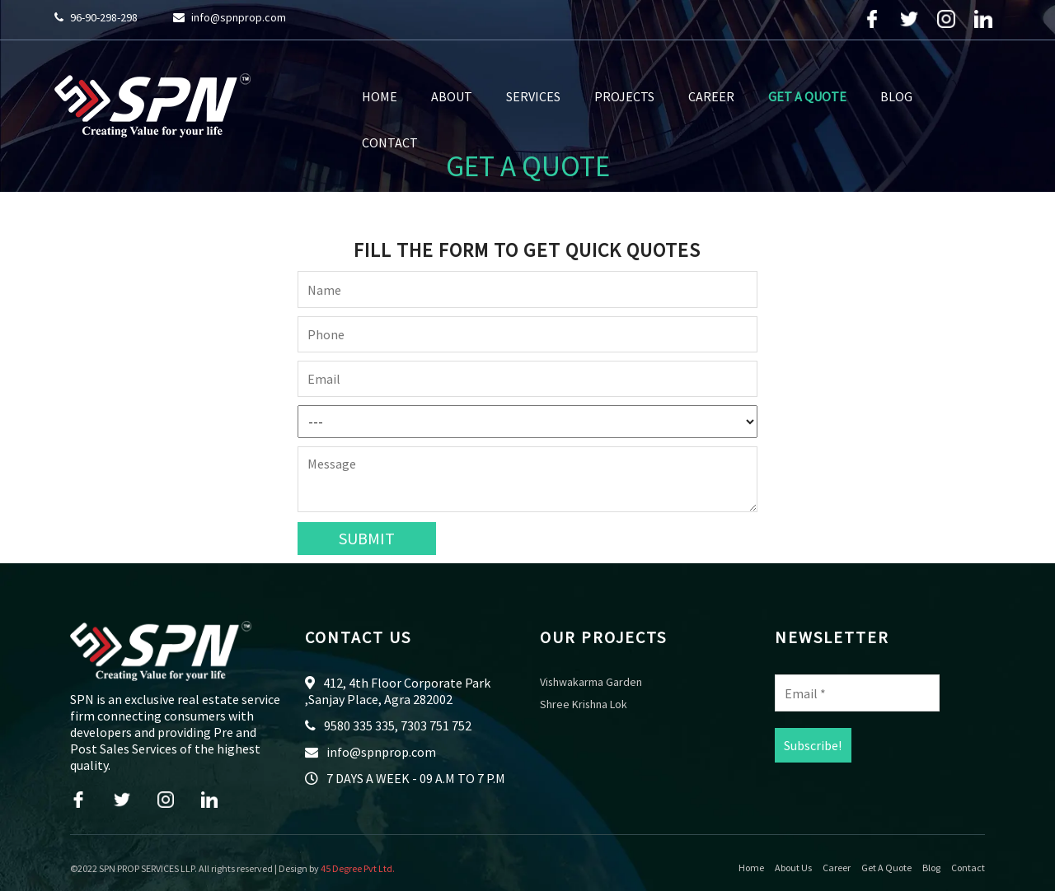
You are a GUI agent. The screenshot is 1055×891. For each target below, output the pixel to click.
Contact (390, 142)
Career (711, 96)
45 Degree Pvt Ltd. (358, 868)
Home (379, 96)
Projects (624, 96)
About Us (793, 868)
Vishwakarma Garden (591, 682)
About (451, 96)
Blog (896, 96)
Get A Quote (807, 96)
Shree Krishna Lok (583, 705)
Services (533, 96)
